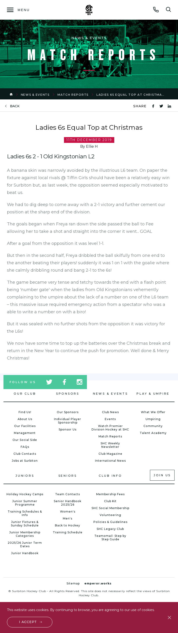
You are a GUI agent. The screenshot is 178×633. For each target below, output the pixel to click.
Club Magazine (110, 453)
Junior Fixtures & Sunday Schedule (25, 523)
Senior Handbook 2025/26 (67, 502)
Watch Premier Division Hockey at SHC (110, 427)
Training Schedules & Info (25, 513)
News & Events (35, 94)
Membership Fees (110, 494)
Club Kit (110, 501)
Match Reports (73, 94)
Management (25, 433)
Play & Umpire (153, 393)
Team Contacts (67, 494)
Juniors (25, 475)
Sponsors (67, 393)
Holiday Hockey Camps (24, 494)
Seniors (67, 475)
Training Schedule (68, 532)
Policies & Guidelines (110, 522)
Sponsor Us (67, 429)
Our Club (25, 393)
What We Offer (153, 412)
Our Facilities (25, 426)
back (14, 106)
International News (110, 460)
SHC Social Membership (110, 508)
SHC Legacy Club (110, 529)
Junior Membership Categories (24, 534)
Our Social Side (25, 440)
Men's (67, 518)
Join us (162, 475)
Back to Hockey (67, 525)
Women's (67, 511)
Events (110, 419)
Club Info (110, 475)
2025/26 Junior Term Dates (25, 544)
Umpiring (153, 419)
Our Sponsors (68, 412)
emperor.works (97, 583)
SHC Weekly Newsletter (110, 445)
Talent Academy (153, 433)
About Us (25, 419)
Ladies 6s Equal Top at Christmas (130, 94)
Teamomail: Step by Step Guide (110, 537)
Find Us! (25, 412)
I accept (28, 622)
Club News (110, 412)
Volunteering (110, 515)
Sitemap (73, 583)
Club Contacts (24, 453)
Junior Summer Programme (24, 502)
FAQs (25, 447)
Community (153, 426)
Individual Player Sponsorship (67, 420)
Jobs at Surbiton (25, 460)
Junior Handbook (24, 553)
